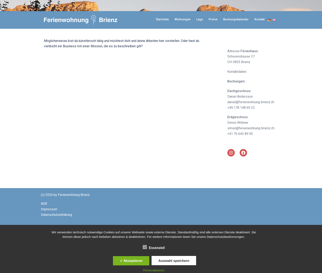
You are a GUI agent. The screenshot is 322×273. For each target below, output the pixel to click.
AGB (44, 204)
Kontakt (259, 19)
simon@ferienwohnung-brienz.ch (250, 128)
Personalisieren (153, 270)
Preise (213, 19)
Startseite (162, 19)
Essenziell (154, 247)
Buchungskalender (236, 19)
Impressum (49, 209)
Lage (199, 19)
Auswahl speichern (173, 261)
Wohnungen (183, 19)
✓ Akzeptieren (131, 261)
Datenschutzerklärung (56, 215)
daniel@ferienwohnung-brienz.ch (250, 102)
